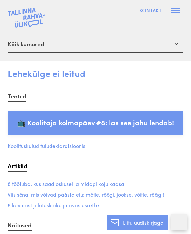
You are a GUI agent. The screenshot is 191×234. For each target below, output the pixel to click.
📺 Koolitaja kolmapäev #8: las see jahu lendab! (95, 122)
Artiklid (17, 166)
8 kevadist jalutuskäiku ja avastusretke (53, 205)
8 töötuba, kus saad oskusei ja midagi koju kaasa (66, 184)
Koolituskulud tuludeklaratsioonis (46, 146)
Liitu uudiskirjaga (137, 221)
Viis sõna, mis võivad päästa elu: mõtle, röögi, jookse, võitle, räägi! (86, 194)
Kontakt (151, 10)
